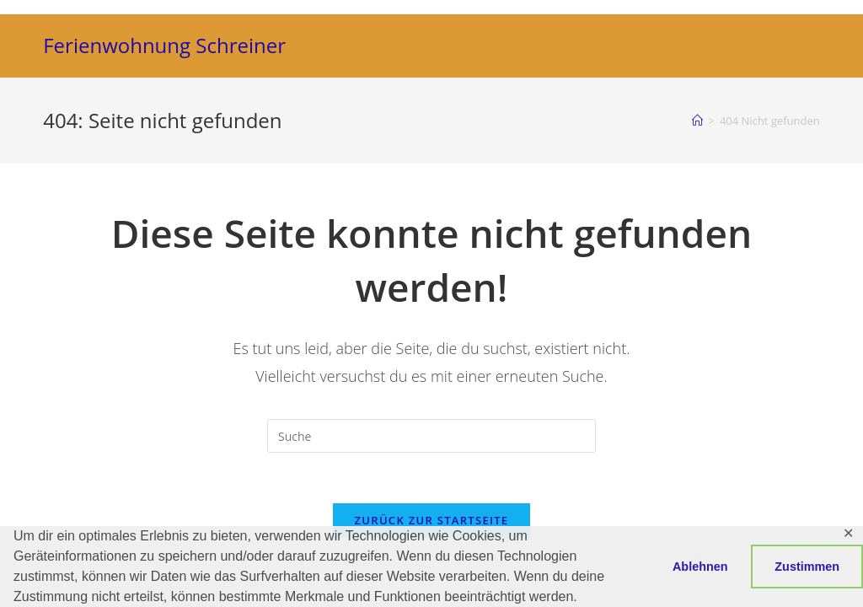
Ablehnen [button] (700, 566)
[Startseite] (697, 120)
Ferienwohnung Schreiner (164, 45)
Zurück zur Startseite (432, 520)
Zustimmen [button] (807, 566)
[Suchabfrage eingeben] (431, 436)
